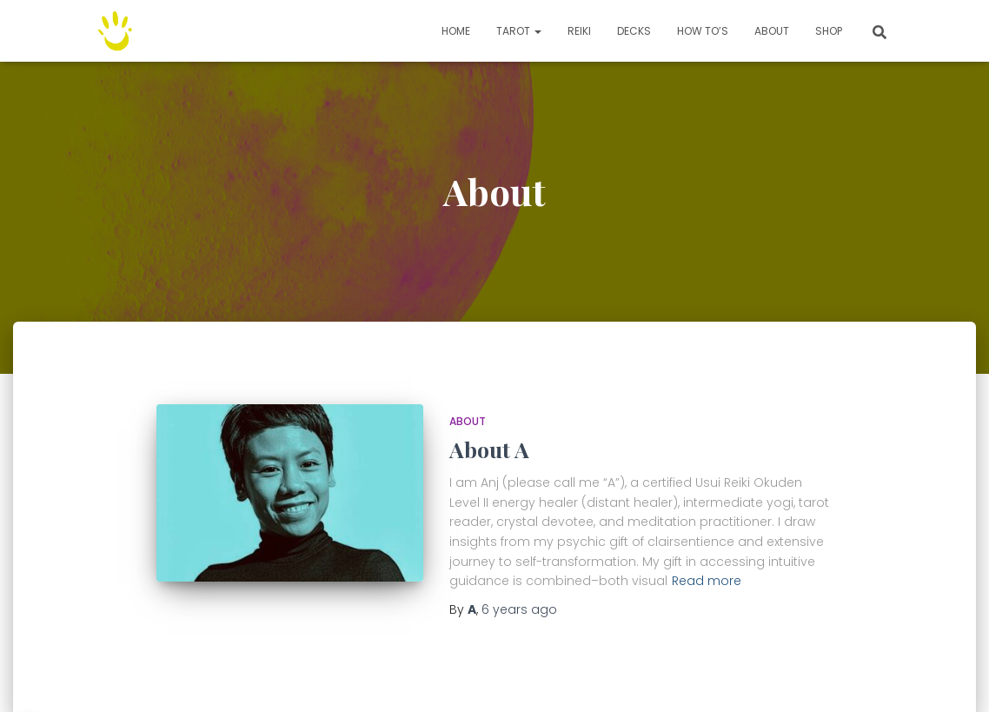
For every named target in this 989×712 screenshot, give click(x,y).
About (771, 30)
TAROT (518, 30)
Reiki (579, 30)
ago (519, 609)
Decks (634, 30)
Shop (828, 30)
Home (455, 30)
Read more (706, 580)
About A (489, 449)
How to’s (702, 30)
